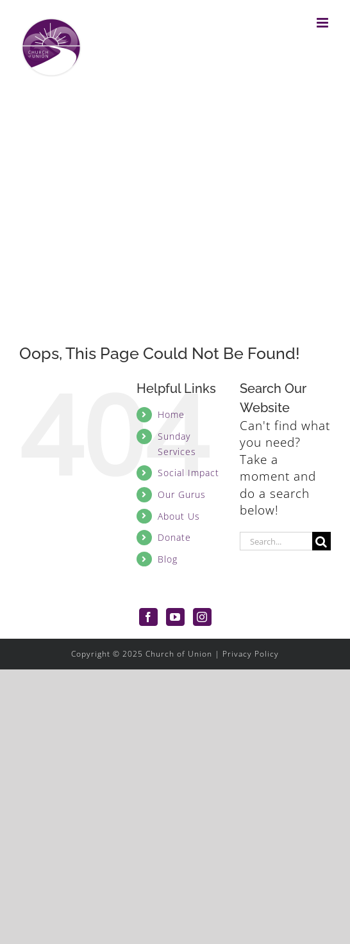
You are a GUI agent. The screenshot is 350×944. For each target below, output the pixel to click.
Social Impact (188, 473)
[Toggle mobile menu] (324, 22)
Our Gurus (182, 494)
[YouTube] (175, 617)
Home (171, 414)
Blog (168, 559)
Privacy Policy (250, 653)
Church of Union (179, 653)
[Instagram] (202, 617)
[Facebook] (148, 617)
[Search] (321, 541)
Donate (174, 537)
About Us (179, 516)
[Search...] (276, 541)
